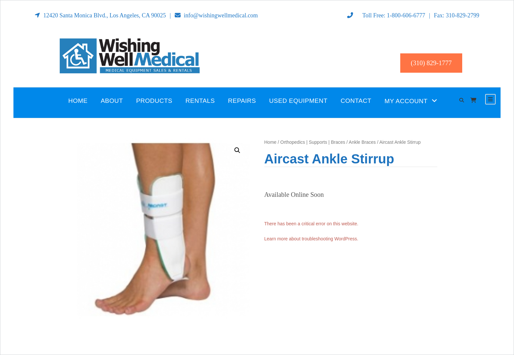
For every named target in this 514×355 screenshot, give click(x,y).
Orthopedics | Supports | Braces (312, 142)
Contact (356, 100)
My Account (406, 101)
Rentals (200, 100)
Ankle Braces (362, 142)
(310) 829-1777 (431, 62)
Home (78, 100)
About (112, 100)
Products (154, 100)
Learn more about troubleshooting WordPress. (311, 238)
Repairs (242, 100)
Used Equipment (298, 100)
